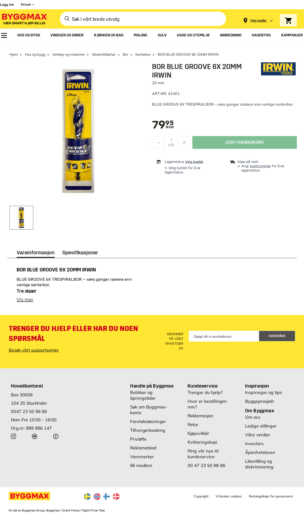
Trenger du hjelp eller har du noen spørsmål (73, 333)
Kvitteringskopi (202, 442)
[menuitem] (4, 35)
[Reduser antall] (158, 143)
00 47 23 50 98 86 (206, 465)
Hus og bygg (35, 54)
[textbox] (163, 125)
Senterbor (143, 54)
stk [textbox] (171, 146)
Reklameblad (143, 448)
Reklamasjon (200, 415)
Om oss (252, 417)
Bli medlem (141, 465)
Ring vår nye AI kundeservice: (203, 453)
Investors (254, 443)
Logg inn (7, 4)
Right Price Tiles (93, 510)
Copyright (201, 496)
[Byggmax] (24, 19)
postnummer (260, 166)
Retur (193, 424)
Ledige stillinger (261, 426)
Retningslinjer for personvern (271, 496)
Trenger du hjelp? (205, 392)
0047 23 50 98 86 (29, 411)
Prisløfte (138, 439)
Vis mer (25, 299)
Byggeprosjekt (259, 401)
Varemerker (142, 456)
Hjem (14, 54)
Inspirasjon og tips (263, 392)
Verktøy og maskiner (68, 54)
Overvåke (277, 336)
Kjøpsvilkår (198, 433)
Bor (125, 54)
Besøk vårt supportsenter (34, 350)
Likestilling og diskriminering (259, 464)
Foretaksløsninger (148, 421)
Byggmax (52, 510)
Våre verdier (257, 434)
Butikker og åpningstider (143, 395)
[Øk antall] (184, 143)
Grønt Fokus (71, 510)
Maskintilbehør (104, 54)
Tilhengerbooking (147, 430)
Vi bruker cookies (229, 496)
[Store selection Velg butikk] (258, 20)
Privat (26, 4)
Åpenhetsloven (260, 452)
